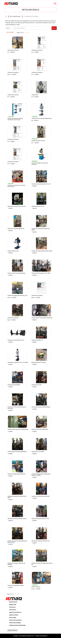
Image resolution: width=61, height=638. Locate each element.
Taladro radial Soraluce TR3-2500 (40, 273)
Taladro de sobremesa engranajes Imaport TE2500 (40, 474)
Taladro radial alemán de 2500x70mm (17, 429)
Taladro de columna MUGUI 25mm (40, 407)
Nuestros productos (15, 612)
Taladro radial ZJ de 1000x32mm (16, 273)
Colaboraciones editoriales (17, 625)
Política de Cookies (15, 623)
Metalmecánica (30, 9)
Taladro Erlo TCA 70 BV (37, 451)
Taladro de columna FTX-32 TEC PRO (17, 362)
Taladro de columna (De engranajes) (41, 118)
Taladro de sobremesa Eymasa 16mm (41, 251)
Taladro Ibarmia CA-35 (37, 206)
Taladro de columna (13, 50)
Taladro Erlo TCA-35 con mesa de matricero (16, 407)
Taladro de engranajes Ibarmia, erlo (17, 295)
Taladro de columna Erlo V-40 (15, 340)
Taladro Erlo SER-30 (37, 340)
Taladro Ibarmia (35, 586)
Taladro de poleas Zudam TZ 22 (40, 518)
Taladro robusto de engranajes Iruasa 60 (41, 563)
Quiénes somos (13, 615)
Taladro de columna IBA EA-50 (15, 228)
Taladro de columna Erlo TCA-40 (16, 206)
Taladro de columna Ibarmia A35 (40, 496)
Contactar (12, 607)
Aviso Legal (12, 617)
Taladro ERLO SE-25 (13, 251)
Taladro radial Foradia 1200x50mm (17, 451)
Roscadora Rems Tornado (38, 362)
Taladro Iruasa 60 (36, 384)
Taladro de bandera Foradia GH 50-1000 (17, 497)
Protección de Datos (15, 620)
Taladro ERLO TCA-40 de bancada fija (41, 318)
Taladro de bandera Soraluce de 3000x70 (16, 563)
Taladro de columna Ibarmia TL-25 (41, 184)
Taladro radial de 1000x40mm (39, 429)
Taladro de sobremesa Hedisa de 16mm (40, 229)
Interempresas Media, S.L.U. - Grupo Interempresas (33, 636)
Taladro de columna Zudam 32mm (16, 518)
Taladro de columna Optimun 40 (40, 541)
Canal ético (12, 610)
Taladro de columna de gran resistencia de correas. (15, 119)
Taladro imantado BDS (13, 384)
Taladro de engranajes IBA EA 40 (16, 474)
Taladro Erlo (34, 95)
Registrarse (12, 604)
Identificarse (13, 602)
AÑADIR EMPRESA (12, 630)
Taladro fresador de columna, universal (39, 163)
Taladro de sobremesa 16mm (15, 585)
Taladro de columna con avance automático (16, 186)
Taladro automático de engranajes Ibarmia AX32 (17, 541)
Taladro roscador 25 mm (38, 140)
